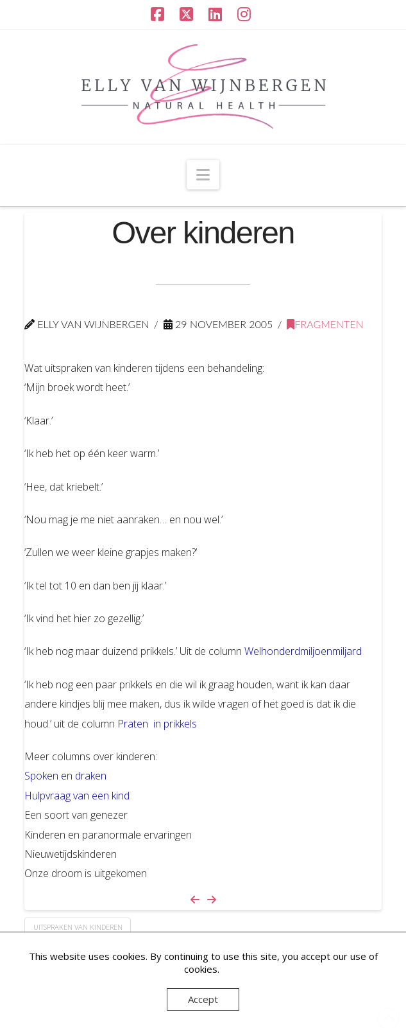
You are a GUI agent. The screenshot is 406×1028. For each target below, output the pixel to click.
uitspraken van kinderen (78, 927)
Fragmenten (325, 324)
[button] (203, 174)
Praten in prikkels (157, 724)
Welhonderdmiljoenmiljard (303, 651)
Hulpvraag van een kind (77, 795)
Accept (203, 999)
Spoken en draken (65, 776)
